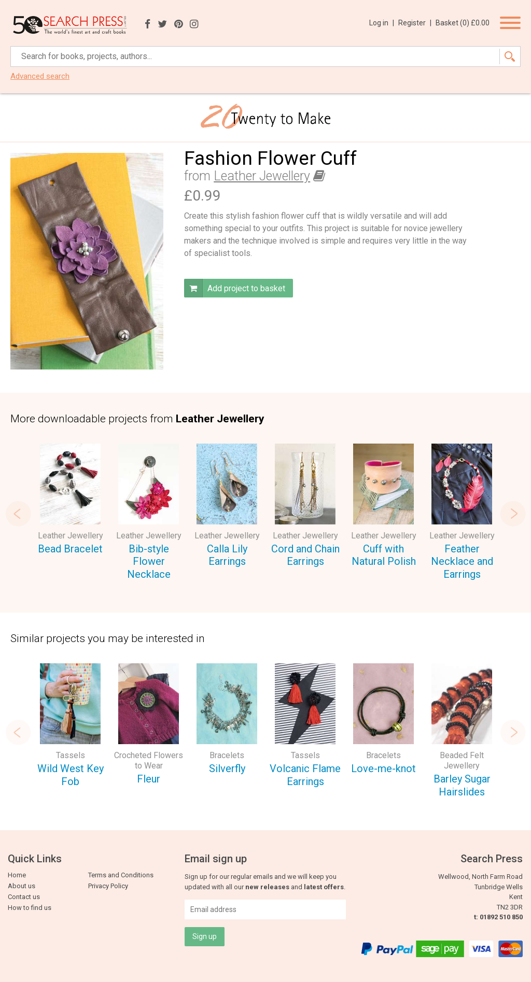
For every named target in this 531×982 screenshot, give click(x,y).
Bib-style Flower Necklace (149, 561)
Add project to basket (234, 288)
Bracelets (226, 755)
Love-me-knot (383, 768)
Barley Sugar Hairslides (462, 785)
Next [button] (513, 513)
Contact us (24, 897)
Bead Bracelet (70, 549)
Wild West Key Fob (70, 775)
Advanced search (39, 76)
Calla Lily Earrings (227, 555)
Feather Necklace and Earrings (462, 561)
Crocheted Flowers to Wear (148, 760)
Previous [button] (18, 513)
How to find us (29, 908)
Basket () (463, 23)
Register (414, 23)
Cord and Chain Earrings (305, 555)
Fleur (148, 779)
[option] (70, 501)
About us (21, 886)
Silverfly (227, 768)
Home (17, 875)
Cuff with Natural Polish (384, 555)
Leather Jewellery (262, 175)
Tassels (70, 755)
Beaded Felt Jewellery (462, 760)
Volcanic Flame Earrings (305, 775)
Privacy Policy (108, 886)
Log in (381, 23)
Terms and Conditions (120, 875)
